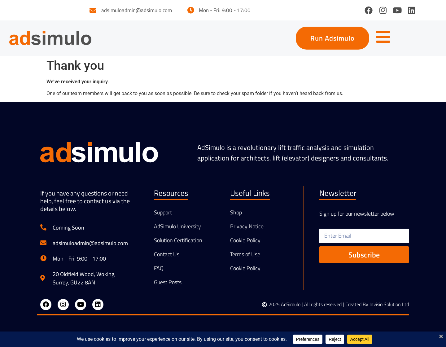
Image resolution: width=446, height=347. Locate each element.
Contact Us (166, 254)
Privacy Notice (247, 226)
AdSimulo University (177, 226)
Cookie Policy (245, 240)
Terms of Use (245, 254)
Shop (236, 212)
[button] (332, 38)
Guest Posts (167, 282)
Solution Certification (178, 240)
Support (163, 212)
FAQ (159, 268)
